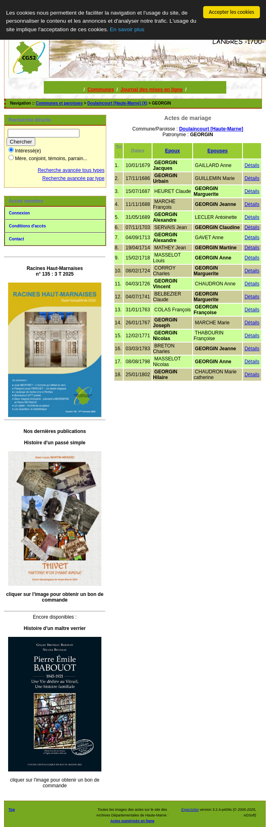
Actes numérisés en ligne (132, 821)
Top (12, 810)
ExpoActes (190, 810)
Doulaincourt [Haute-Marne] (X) (117, 103)
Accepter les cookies (231, 12)
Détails (252, 165)
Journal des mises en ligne (151, 89)
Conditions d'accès (27, 226)
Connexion (19, 213)
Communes (101, 89)
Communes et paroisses (59, 103)
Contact (16, 239)
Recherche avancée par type (73, 178)
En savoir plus (127, 29)
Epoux (172, 151)
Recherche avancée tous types (71, 170)
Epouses (218, 151)
